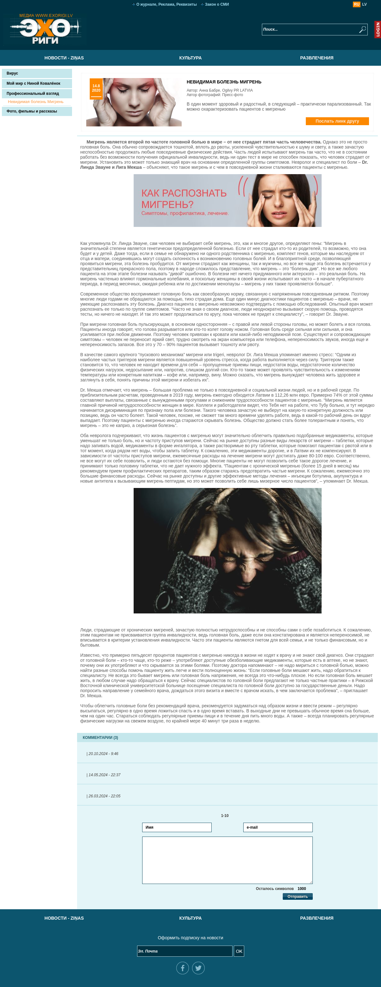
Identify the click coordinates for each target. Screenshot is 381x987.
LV (364, 4)
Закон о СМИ (217, 4)
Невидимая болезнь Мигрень (36, 101)
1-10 (227, 815)
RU (357, 4)
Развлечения (316, 57)
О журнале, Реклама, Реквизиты (166, 4)
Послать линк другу (337, 121)
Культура (190, 57)
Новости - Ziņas (64, 57)
